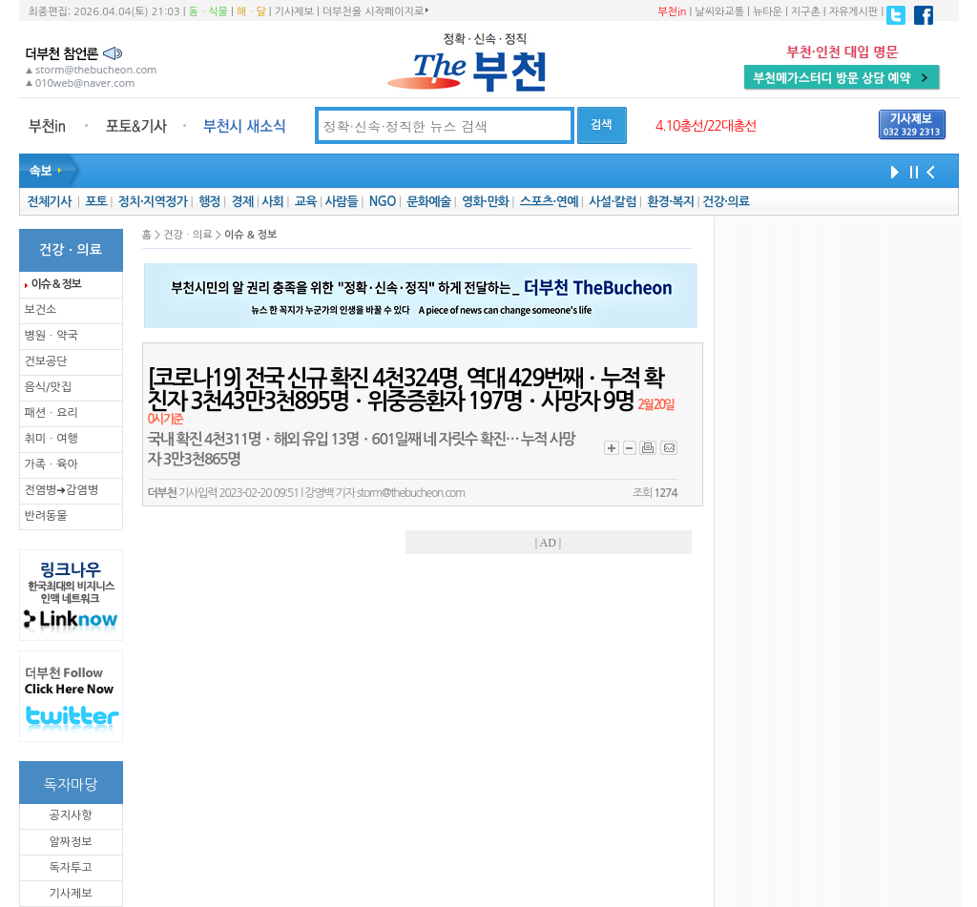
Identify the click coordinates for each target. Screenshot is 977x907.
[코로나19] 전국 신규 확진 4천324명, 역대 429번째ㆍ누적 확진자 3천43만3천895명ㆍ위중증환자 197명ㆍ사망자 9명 (411, 396)
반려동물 (46, 516)
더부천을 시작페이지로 (375, 11)
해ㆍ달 (251, 12)
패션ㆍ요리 (51, 413)
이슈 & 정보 (56, 284)
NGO (382, 202)
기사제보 (294, 12)
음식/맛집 (49, 387)
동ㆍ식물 (208, 12)
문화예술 (428, 202)
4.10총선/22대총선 (706, 126)
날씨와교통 (719, 12)
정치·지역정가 (153, 202)
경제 (243, 202)
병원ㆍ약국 (51, 335)
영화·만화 (485, 202)
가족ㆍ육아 (51, 464)
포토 (96, 202)
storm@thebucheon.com (411, 493)
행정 (209, 202)
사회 (272, 202)
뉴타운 (767, 12)
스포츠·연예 (549, 202)
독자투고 (70, 868)
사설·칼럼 (612, 202)
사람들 (341, 202)
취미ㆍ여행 (51, 438)
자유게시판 (854, 12)
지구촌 (806, 12)
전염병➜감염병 (62, 490)
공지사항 (70, 815)
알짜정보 (70, 842)
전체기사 (49, 202)
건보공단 (46, 361)
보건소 (41, 310)
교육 (306, 202)
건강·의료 (725, 202)
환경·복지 (670, 202)
